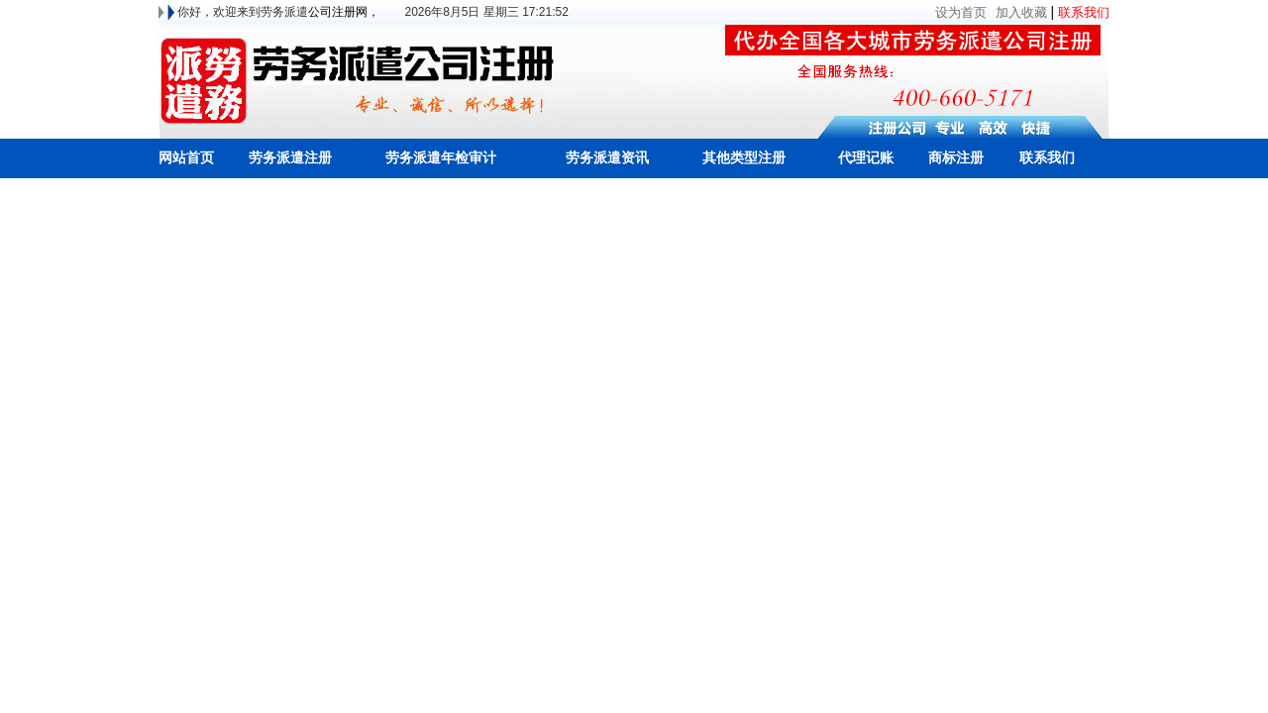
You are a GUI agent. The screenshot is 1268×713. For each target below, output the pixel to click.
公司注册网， (343, 12)
